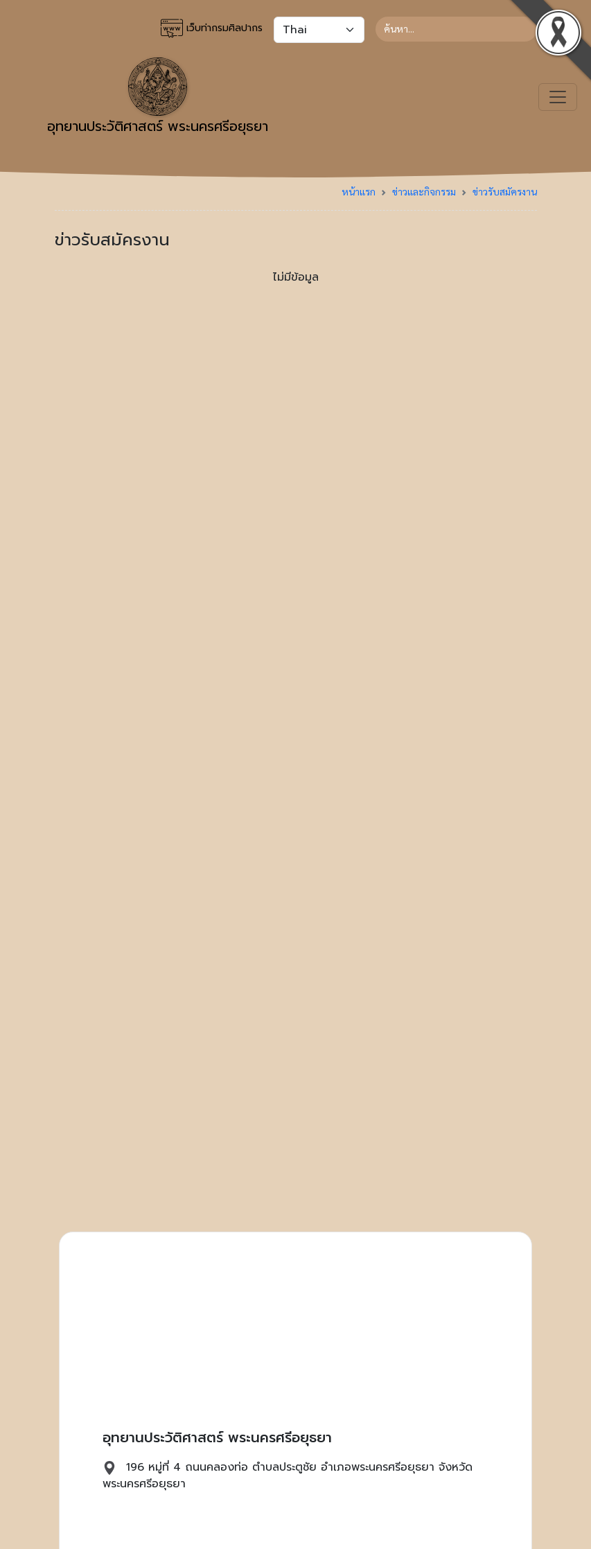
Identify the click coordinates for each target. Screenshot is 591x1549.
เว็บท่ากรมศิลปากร (212, 28)
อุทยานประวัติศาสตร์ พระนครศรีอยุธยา (157, 97)
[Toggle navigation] (557, 97)
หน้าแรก (359, 191)
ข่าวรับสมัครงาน (505, 191)
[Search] (456, 29)
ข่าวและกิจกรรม (424, 191)
